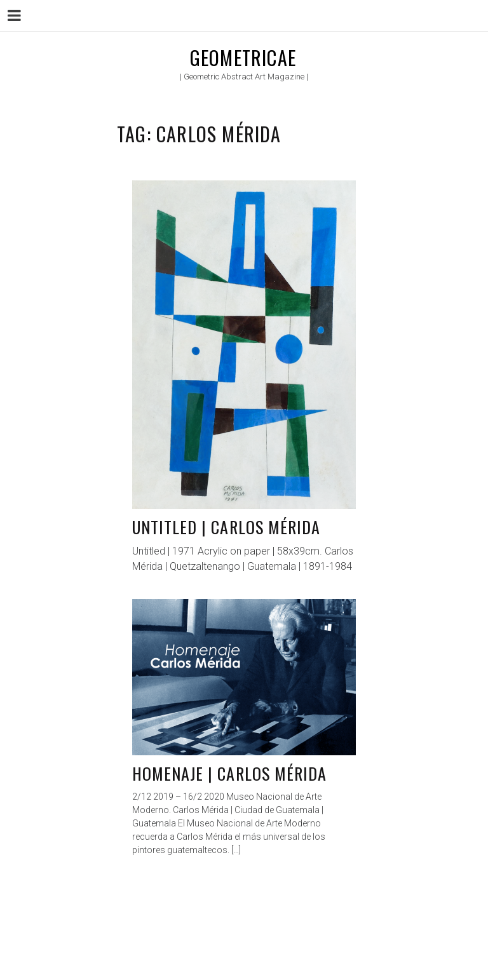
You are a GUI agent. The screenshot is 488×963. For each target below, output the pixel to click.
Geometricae (243, 57)
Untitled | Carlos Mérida (226, 527)
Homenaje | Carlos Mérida (229, 773)
